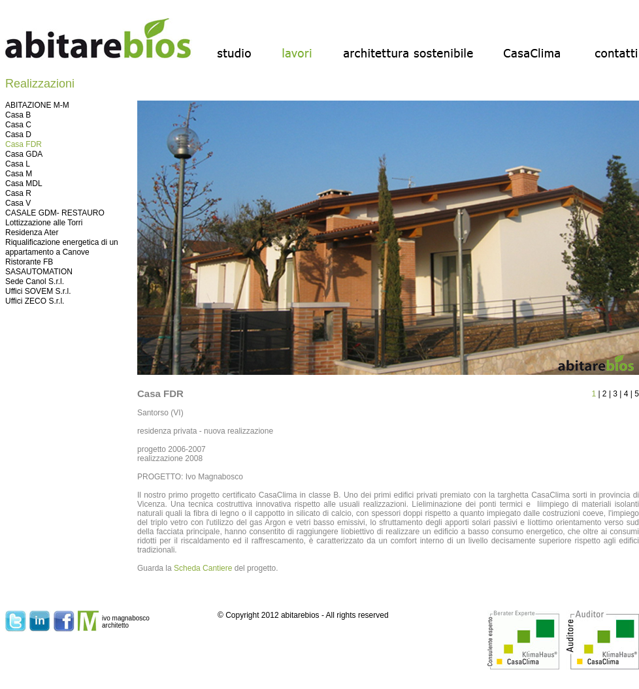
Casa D (18, 134)
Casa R (18, 193)
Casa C (18, 124)
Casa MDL (23, 183)
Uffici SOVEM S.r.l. (38, 291)
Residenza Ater (31, 232)
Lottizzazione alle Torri (44, 222)
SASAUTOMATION (39, 271)
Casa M (18, 173)
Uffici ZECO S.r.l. (34, 301)
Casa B (18, 115)
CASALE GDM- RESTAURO (55, 212)
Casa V (18, 203)
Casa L (17, 163)
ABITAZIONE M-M (37, 105)
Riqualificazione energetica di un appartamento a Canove (61, 247)
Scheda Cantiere (203, 568)
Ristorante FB (29, 261)
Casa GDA (23, 154)
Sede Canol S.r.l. (34, 281)
